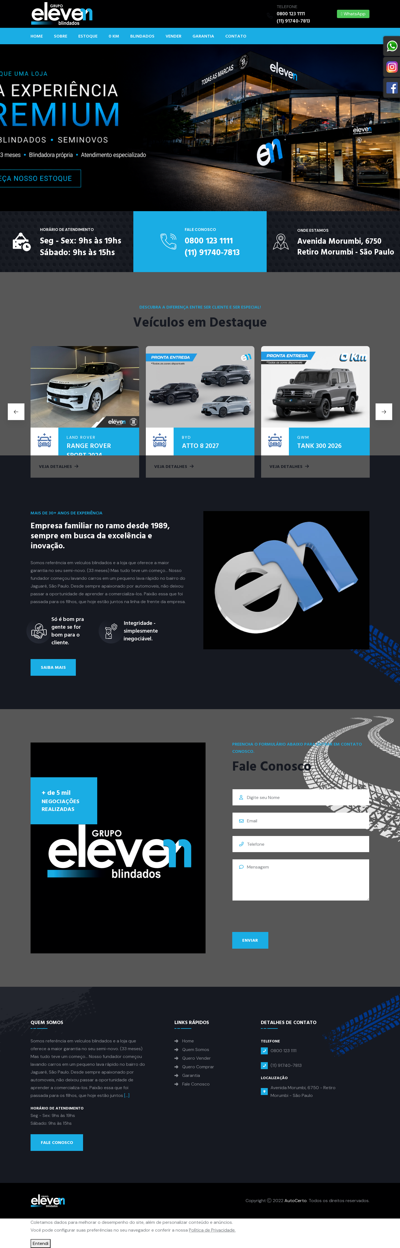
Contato (235, 36)
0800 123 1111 (291, 13)
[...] (126, 1095)
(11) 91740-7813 (293, 21)
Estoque (88, 36)
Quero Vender (196, 1058)
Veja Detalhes (58, 466)
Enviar (250, 940)
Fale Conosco (57, 1143)
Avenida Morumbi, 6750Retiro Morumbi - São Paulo (345, 247)
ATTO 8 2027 (200, 446)
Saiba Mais (53, 667)
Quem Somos (195, 1049)
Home (37, 36)
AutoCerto (295, 1200)
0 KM (114, 36)
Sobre (60, 36)
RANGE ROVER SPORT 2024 (89, 450)
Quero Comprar (198, 1067)
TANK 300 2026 (319, 446)
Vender (173, 36)
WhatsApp (353, 14)
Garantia (203, 36)
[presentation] (274, 918)
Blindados (142, 36)
